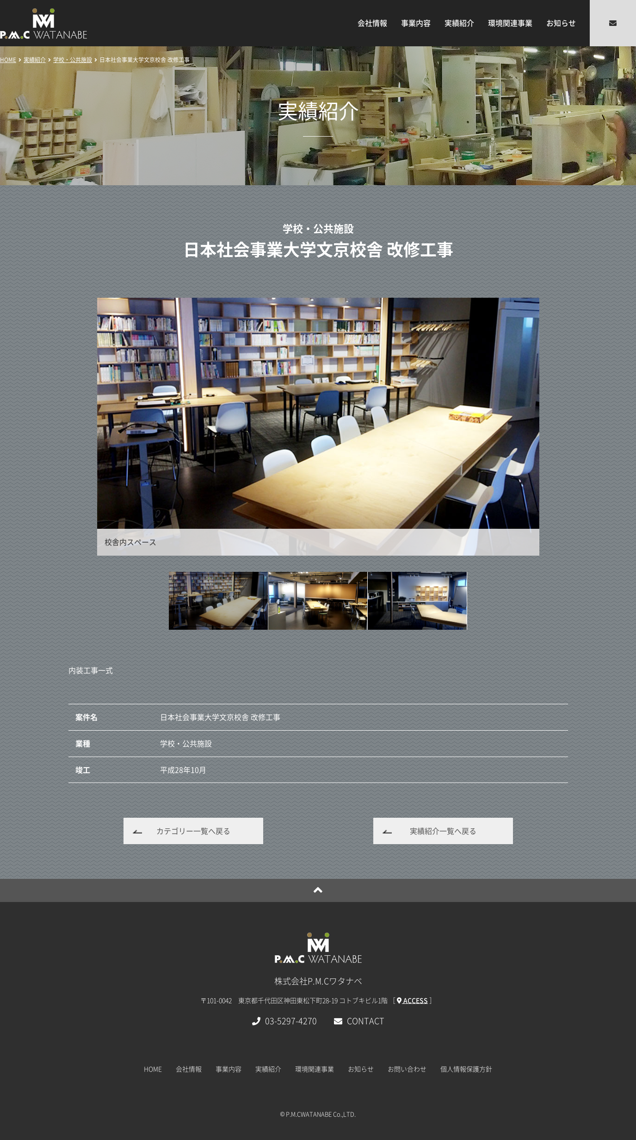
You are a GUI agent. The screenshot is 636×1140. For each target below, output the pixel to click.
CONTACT (359, 1021)
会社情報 (372, 22)
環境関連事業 (510, 22)
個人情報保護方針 (466, 1068)
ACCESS (412, 1000)
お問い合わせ (407, 1068)
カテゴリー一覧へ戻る (193, 830)
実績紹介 (459, 22)
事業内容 (416, 22)
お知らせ (561, 22)
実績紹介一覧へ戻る (443, 830)
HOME (153, 1068)
